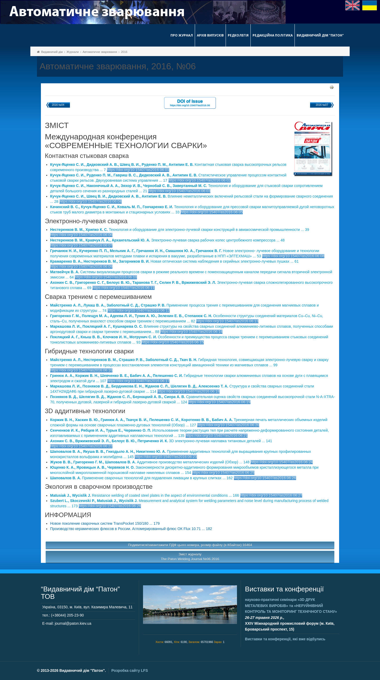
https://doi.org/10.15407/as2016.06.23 (166, 457)
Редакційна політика (273, 35)
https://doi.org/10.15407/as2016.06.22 (81, 446)
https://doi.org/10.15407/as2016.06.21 (217, 435)
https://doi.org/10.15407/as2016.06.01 (138, 170)
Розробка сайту (129, 670)
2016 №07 (322, 104)
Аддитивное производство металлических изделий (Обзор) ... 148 (150, 462)
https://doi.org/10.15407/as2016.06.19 (219, 402)
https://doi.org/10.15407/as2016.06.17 (138, 381)
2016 (124, 51)
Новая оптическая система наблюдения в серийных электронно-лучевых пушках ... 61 (174, 261)
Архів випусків (210, 35)
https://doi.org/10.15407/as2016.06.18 (188, 391)
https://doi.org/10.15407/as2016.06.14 (191, 332)
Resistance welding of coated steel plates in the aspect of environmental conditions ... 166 (144, 495)
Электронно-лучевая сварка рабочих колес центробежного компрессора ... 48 (167, 240)
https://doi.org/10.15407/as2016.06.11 (123, 288)
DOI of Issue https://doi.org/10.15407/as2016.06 (190, 102)
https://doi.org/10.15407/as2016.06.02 (199, 180)
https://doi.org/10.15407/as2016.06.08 (293, 256)
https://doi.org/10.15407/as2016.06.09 (81, 266)
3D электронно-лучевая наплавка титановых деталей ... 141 (161, 441)
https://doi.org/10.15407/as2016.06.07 (81, 245)
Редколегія (238, 35)
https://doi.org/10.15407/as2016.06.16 (81, 370)
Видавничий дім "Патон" (320, 35)
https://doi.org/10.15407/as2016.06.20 (228, 425)
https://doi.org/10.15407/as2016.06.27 (271, 495)
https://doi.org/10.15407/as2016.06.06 (81, 235)
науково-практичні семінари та (291, 605)
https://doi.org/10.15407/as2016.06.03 (179, 191)
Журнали (72, 51)
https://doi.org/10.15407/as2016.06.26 (265, 478)
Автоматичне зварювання (100, 51)
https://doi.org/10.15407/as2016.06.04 (90, 201)
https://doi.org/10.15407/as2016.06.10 (106, 277)
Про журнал (181, 35)
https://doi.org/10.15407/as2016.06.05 (211, 212)
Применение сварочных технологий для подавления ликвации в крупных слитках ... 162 (141, 478)
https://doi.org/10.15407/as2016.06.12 (138, 310)
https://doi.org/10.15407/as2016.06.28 (110, 506)
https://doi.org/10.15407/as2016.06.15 (172, 342)
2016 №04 (58, 104)
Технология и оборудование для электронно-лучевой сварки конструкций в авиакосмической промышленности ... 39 (179, 229)
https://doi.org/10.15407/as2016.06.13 (227, 321)
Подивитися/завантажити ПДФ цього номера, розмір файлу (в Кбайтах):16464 (190, 545)
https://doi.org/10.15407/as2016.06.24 (281, 462)
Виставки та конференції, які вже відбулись (285, 639)
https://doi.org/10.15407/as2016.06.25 (223, 473)
